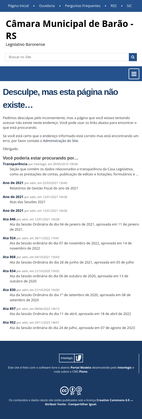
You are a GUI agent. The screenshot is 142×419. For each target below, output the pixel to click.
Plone (83, 371)
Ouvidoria (47, 5)
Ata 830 (9, 289)
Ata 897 (9, 308)
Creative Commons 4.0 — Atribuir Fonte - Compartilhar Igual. (89, 402)
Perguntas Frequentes (82, 5)
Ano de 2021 (13, 182)
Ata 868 (9, 256)
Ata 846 (9, 219)
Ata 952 (9, 322)
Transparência (15, 163)
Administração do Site (60, 140)
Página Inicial (18, 5)
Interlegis (125, 367)
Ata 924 (9, 238)
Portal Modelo (81, 367)
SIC (129, 5)
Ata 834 (9, 270)
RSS (113, 5)
